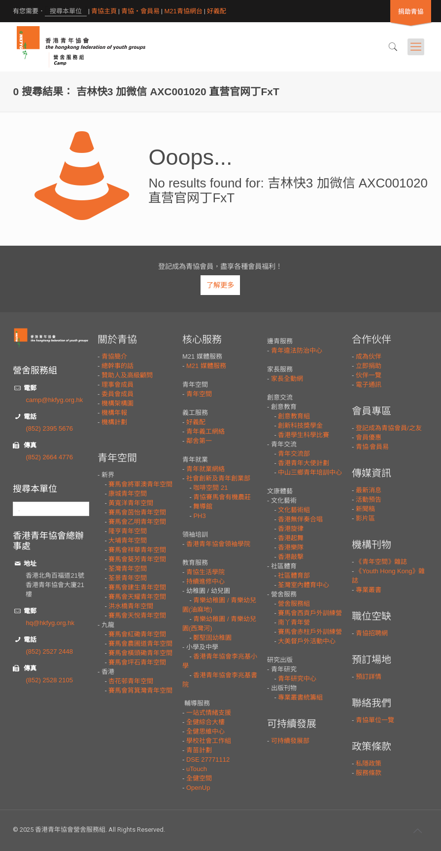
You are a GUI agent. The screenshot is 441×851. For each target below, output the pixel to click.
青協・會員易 (140, 11)
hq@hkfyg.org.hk (50, 623)
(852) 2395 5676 (49, 428)
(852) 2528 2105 (49, 680)
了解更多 (220, 285)
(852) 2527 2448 (49, 651)
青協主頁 (104, 11)
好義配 (216, 11)
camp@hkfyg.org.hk (54, 400)
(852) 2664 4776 (49, 457)
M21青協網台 (183, 11)
